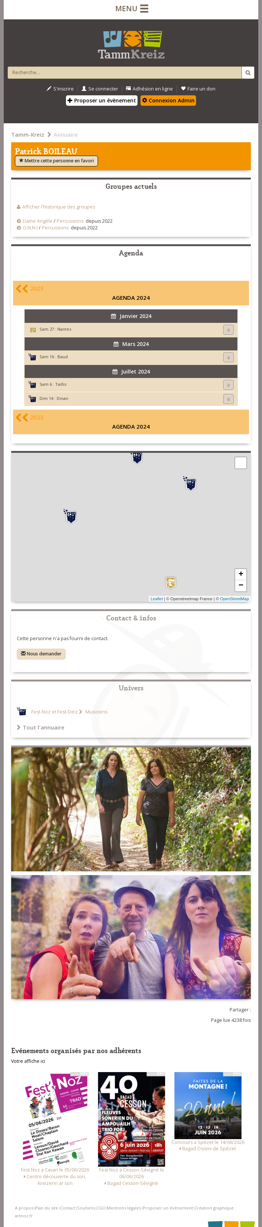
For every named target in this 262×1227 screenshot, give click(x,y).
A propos (24, 1208)
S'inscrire (60, 89)
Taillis (60, 384)
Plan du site (46, 1208)
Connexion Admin (168, 100)
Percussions (70, 221)
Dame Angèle (38, 221)
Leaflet (157, 599)
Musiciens (95, 712)
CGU (101, 1208)
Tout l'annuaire (40, 727)
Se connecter (100, 89)
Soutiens (86, 1208)
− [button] (241, 585)
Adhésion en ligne (149, 89)
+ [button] (241, 574)
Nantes (64, 329)
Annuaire (66, 134)
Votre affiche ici (28, 1061)
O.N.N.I (30, 228)
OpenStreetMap (234, 599)
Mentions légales (124, 1208)
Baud (62, 356)
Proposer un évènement (101, 100)
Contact (68, 1208)
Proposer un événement (168, 1208)
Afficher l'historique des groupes (58, 207)
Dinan (62, 398)
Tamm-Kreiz (27, 134)
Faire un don (198, 89)
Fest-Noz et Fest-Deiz (54, 712)
